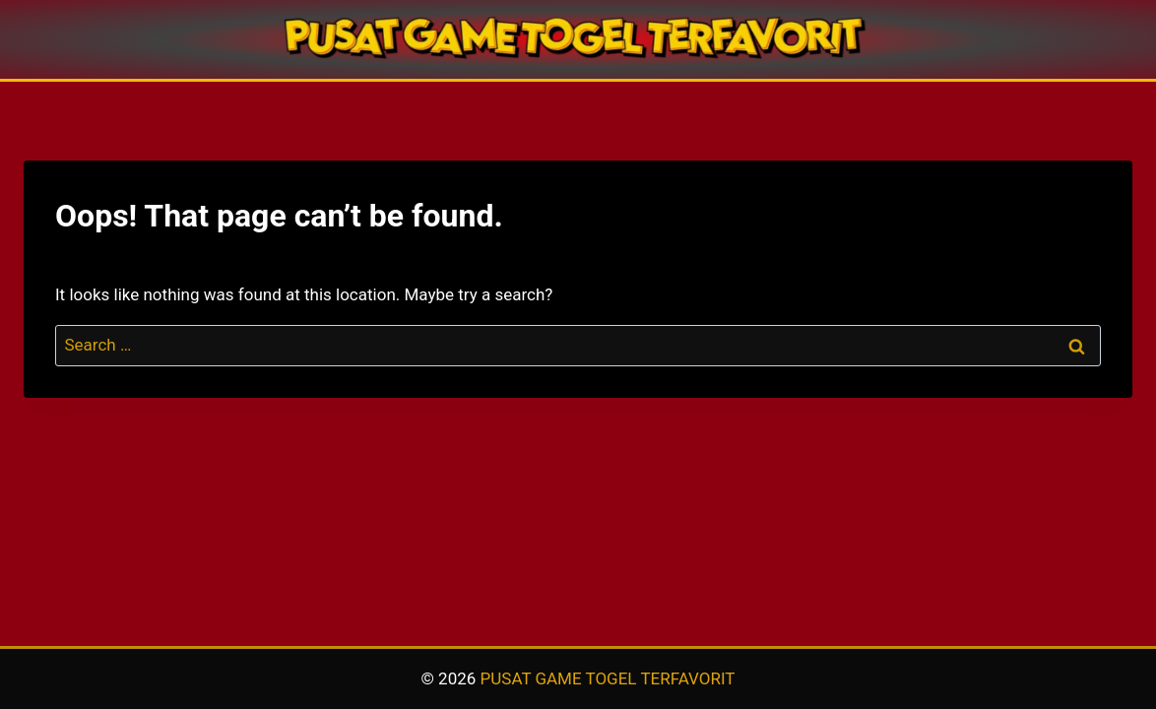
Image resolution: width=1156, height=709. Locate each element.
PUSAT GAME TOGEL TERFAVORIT (608, 678)
